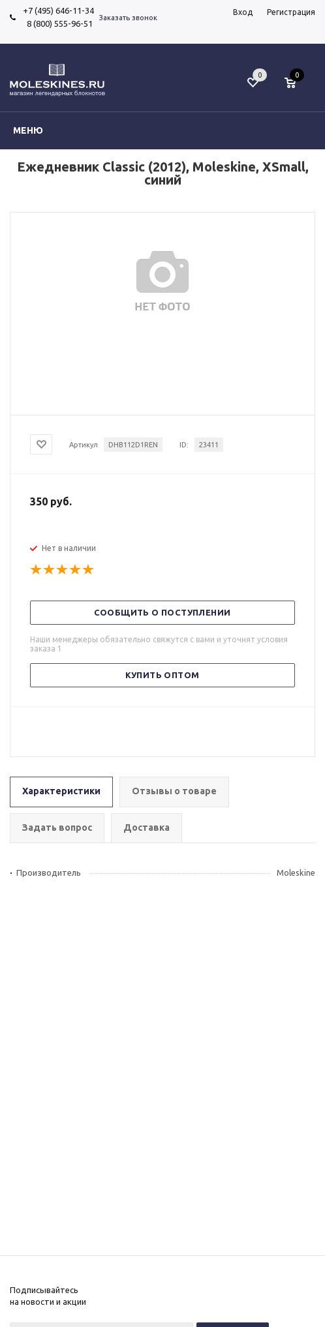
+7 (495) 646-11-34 (58, 10)
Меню (28, 130)
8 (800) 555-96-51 (58, 23)
